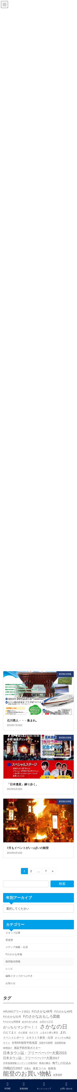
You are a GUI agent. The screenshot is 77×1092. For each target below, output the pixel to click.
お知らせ (10, 983)
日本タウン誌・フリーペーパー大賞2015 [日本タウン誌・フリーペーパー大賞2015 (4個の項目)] (35, 1053)
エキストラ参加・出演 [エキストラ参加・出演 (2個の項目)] (39, 1037)
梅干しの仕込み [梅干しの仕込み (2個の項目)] (61, 1063)
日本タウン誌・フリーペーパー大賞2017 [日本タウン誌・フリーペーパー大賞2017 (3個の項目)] (31, 1058)
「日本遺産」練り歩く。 (23, 784)
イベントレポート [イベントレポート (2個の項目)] (13, 1037)
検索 (62, 883)
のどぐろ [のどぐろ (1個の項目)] (33, 1032)
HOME (8, 1086)
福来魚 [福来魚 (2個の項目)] (52, 1068)
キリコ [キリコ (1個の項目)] (6, 1043)
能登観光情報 (13, 961)
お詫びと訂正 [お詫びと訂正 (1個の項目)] (46, 1021)
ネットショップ (44, 1086)
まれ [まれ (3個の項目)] (63, 1032)
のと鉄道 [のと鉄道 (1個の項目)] (22, 1032)
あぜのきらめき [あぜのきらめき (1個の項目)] (30, 1021)
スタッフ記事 (13, 932)
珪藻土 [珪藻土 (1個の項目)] (27, 1068)
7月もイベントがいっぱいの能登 (28, 848)
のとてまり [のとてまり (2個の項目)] (9, 1032)
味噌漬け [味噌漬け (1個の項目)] (7, 1048)
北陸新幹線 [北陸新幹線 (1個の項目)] (60, 1043)
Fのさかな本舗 (14, 954)
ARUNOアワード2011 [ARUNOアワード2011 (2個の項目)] (16, 1011)
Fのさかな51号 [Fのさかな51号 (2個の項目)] (12, 1016)
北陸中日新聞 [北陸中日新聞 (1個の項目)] (46, 1043)
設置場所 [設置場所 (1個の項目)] (57, 1075)
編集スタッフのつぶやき (19, 976)
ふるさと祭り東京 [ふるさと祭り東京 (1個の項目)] (49, 1032)
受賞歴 (9, 940)
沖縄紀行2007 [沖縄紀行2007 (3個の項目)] (12, 1068)
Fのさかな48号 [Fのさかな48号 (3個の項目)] (42, 1011)
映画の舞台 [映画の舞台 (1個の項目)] (45, 1063)
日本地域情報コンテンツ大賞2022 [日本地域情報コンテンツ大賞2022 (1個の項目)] (20, 1063)
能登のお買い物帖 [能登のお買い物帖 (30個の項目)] (27, 1073)
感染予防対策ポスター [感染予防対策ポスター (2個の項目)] (27, 1047)
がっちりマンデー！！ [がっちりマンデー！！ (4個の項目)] (20, 1027)
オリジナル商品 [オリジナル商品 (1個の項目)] (63, 1037)
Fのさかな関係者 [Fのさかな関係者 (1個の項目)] (11, 1021)
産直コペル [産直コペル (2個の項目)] (39, 1068)
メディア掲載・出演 (17, 947)
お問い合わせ (66, 1086)
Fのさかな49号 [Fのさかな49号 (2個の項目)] (63, 1011)
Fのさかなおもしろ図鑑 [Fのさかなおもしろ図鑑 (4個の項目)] (41, 1016)
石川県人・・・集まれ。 (23, 720)
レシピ (9, 968)
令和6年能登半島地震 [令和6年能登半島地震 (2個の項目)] (24, 1042)
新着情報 (24, 1086)
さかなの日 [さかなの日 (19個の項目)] (53, 1026)
